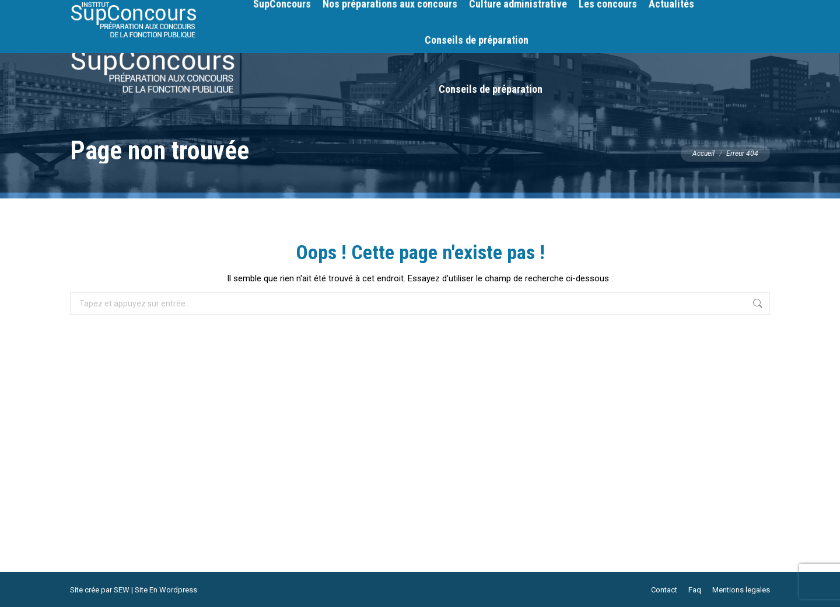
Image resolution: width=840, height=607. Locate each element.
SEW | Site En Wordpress (155, 589)
